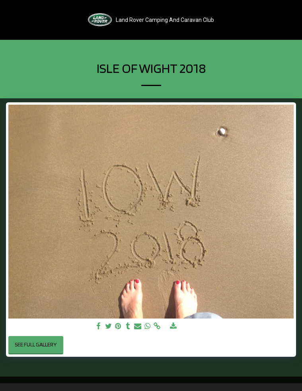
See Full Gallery (36, 344)
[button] (9, 19)
